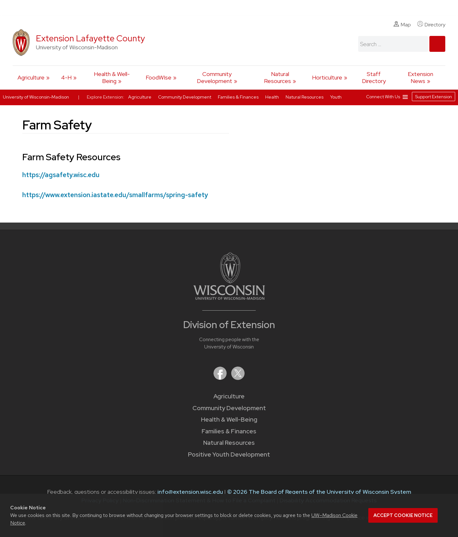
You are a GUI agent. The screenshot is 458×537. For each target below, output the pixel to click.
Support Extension (433, 97)
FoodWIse (158, 77)
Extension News (420, 77)
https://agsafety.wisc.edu (61, 174)
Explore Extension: (105, 97)
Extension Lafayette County (90, 38)
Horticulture (327, 77)
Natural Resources (277, 77)
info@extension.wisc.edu (190, 491)
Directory (431, 24)
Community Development (214, 77)
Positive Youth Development (229, 454)
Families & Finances (229, 431)
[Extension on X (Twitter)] (238, 378)
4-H (66, 77)
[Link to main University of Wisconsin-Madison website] (229, 298)
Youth (336, 97)
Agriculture (31, 77)
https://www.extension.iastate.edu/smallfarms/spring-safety (115, 194)
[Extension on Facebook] (220, 378)
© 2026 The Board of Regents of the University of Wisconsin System (319, 491)
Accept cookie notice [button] (403, 515)
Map (402, 24)
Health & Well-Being (112, 77)
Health (272, 97)
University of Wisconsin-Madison (36, 97)
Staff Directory (374, 77)
